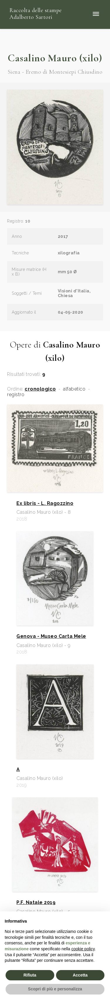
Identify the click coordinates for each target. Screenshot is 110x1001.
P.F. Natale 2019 (35, 902)
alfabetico (74, 389)
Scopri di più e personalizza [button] (55, 989)
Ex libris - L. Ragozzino (44, 503)
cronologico (40, 389)
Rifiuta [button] (29, 975)
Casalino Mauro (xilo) (55, 58)
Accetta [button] (80, 975)
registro (15, 394)
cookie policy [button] (82, 948)
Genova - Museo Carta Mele (51, 636)
